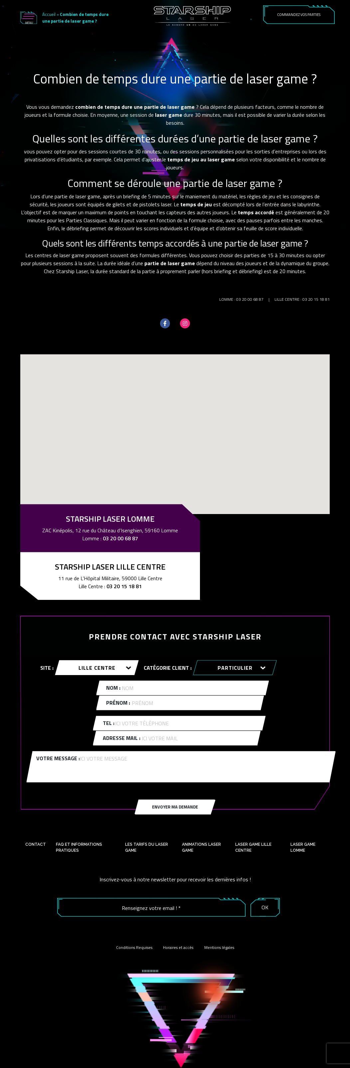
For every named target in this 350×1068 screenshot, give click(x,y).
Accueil (49, 14)
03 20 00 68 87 (249, 299)
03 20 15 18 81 (316, 299)
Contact (35, 844)
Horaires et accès (178, 947)
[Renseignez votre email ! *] (151, 908)
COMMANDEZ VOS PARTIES (298, 14)
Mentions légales (219, 947)
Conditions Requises (134, 947)
